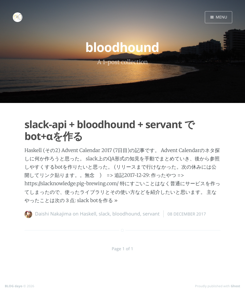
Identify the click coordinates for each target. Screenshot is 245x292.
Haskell (88, 214)
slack (104, 214)
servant (151, 214)
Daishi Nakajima (53, 214)
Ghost (235, 286)
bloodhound (126, 214)
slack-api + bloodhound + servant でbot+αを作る (110, 130)
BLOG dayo (13, 286)
